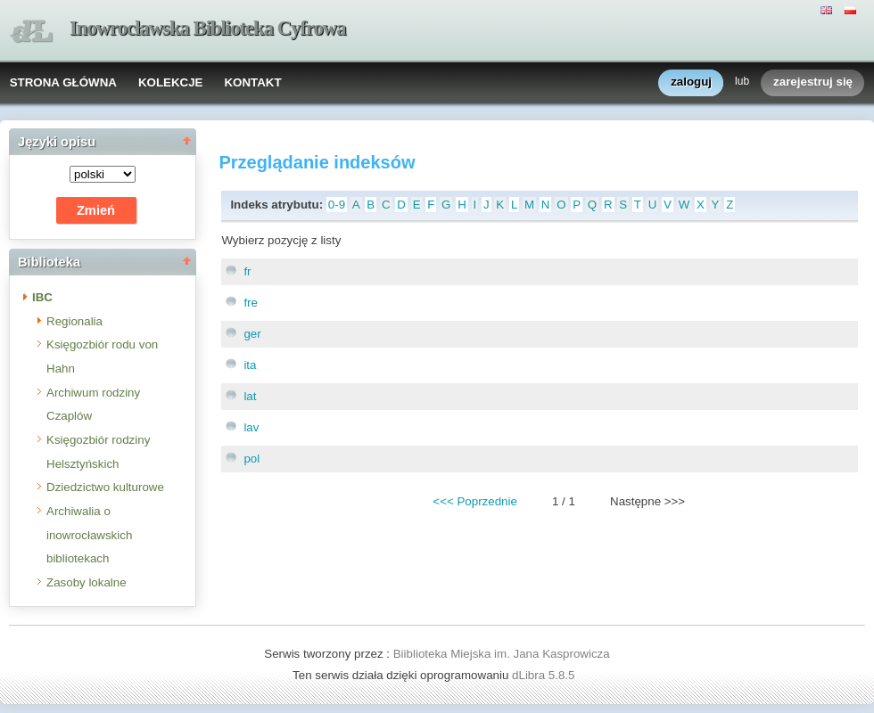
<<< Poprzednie (474, 501)
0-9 (336, 204)
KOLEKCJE (170, 82)
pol (251, 458)
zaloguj (691, 82)
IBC (42, 297)
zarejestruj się (813, 82)
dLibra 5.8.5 (545, 675)
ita (249, 365)
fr (247, 271)
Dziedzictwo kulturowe (105, 487)
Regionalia (74, 321)
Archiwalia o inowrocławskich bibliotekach (89, 534)
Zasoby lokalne (86, 582)
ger (251, 333)
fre (250, 302)
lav (251, 427)
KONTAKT (252, 82)
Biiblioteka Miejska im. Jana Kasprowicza (501, 653)
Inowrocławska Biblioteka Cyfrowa (208, 28)
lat (249, 396)
